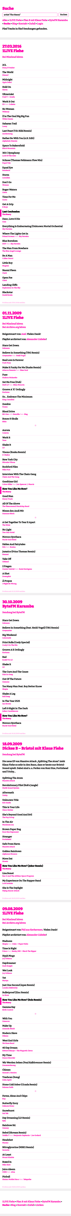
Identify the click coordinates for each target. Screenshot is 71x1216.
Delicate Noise (8, 1106)
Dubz (14, 944)
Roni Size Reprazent (10, 832)
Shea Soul (24, 370)
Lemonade (6, 638)
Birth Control (7, 1010)
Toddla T (5, 1135)
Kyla (4, 1121)
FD (3, 104)
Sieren (5, 90)
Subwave (6, 348)
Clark (4, 273)
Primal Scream (8, 236)
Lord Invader (7, 883)
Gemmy (5, 1128)
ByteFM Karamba (58, 20)
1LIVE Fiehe (15, 20)
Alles (5, 20)
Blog (14, 23)
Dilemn (5, 1036)
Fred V (5, 97)
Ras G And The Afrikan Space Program (18, 876)
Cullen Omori (7, 258)
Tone (4, 440)
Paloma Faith (7, 1087)
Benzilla (16, 414)
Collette (12, 104)
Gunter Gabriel (8, 569)
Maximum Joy (8, 825)
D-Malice (6, 455)
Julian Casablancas (10, 711)
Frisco (4, 951)
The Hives (6, 525)
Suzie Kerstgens (25, 569)
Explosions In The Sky (11, 288)
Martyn (5, 981)
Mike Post (6, 470)
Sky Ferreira (7, 229)
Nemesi (5, 554)
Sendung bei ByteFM (13, 612)
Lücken (40, 1205)
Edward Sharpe (8, 1051)
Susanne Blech (8, 514)
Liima (4, 192)
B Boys (5, 207)
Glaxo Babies (7, 810)
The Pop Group (8, 817)
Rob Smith (6, 803)
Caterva (5, 433)
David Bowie (7, 295)
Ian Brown (6, 704)
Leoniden (6, 178)
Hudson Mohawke (9, 378)
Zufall (32, 23)
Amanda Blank (8, 1029)
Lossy (4, 126)
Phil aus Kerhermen (32, 929)
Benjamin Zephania (22, 1135)
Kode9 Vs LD (7, 660)
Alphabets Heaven (9, 141)
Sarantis (5, 1150)
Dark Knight (7, 966)
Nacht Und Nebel (9, 540)
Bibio (4, 422)
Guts (4, 222)
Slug (26, 414)
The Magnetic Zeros (25, 1051)
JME (19, 951)
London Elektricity (9, 988)
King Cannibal (8, 400)
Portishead (6, 839)
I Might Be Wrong (9, 584)
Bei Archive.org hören (14, 327)
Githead (5, 562)
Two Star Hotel (8, 532)
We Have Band (8, 1043)
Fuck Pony (6, 363)
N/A (4, 547)
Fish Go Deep (7, 674)
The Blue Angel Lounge (11, 251)
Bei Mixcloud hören (12, 57)
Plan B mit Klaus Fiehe (35, 20)
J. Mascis (30, 484)
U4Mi (4, 1172)
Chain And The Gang (10, 477)
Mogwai (5, 266)
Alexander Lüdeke (36, 339)
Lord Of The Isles (9, 156)
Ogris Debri (7, 82)
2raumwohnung (9, 1065)
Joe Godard (36, 1135)
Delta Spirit (7, 1080)
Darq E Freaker (8, 68)
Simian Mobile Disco (10, 1179)
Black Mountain (8, 148)
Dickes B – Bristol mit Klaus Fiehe (32, 748)
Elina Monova (18, 385)
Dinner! (5, 75)
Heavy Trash (7, 499)
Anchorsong (7, 134)
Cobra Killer (7, 484)
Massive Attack (8, 781)
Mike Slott (6, 1165)
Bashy (14, 951)
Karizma (5, 392)
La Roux (5, 995)
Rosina (13, 547)
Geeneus (5, 682)
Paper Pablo (23, 944)
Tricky (4, 795)
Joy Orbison (7, 959)
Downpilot (6, 576)
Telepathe (27, 1179)
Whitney (5, 112)
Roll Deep (6, 696)
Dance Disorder (8, 1058)
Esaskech (6, 170)
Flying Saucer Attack (10, 891)
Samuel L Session (9, 1073)
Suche (8, 8)
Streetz (5, 861)
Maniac (5, 1143)
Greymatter (7, 356)
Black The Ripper (29, 951)
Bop (4, 1099)
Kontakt (23, 23)
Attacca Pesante (9, 370)
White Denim (7, 119)
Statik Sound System (10, 788)
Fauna (5, 407)
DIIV (4, 244)
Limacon (6, 1021)
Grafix (12, 97)
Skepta (5, 689)
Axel (23, 334)
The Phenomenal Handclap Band (15, 506)
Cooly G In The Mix (10, 645)
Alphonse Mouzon (9, 854)
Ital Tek (5, 1113)
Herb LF (5, 385)
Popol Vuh (6, 163)
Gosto (4, 200)
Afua (13, 1172)
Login (40, 23)
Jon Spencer (21, 484)
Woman (5, 185)
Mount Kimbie (8, 1157)
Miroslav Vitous (8, 462)
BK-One (5, 414)
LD (3, 448)
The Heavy (6, 214)
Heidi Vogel (20, 356)
